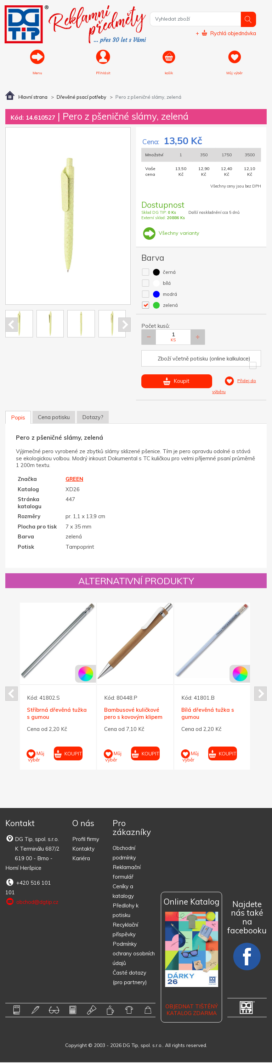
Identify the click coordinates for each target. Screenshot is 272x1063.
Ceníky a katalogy (123, 892)
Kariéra (81, 859)
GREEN (74, 479)
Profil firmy (85, 839)
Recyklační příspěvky (125, 930)
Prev (11, 325)
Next (124, 325)
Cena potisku (54, 417)
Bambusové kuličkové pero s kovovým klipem (133, 714)
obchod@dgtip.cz (31, 902)
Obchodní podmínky (124, 853)
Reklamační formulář (127, 872)
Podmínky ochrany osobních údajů (134, 954)
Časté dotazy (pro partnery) (130, 978)
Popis (18, 417)
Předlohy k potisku (125, 911)
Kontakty (83, 849)
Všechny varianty (170, 233)
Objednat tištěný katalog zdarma (191, 1010)
